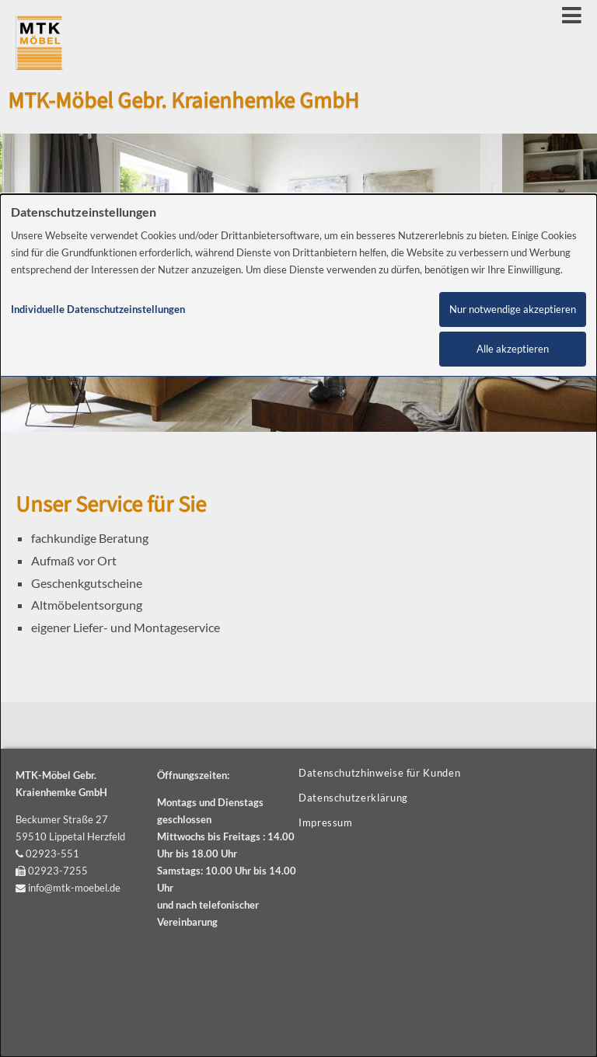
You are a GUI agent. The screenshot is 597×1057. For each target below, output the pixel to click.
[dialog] (298, 625)
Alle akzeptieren (513, 349)
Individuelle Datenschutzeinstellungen (98, 309)
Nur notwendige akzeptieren (512, 309)
